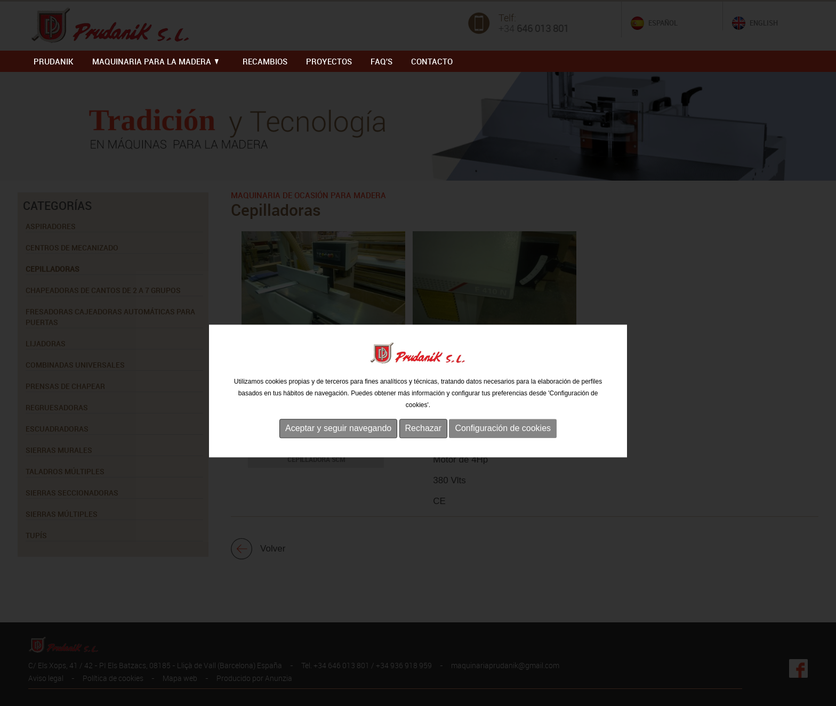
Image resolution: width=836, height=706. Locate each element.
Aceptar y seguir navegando (338, 454)
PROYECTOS (329, 61)
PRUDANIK (54, 61)
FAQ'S (381, 61)
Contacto (432, 61)
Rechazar (423, 454)
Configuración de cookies (503, 454)
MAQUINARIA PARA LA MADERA (155, 61)
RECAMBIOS (265, 61)
